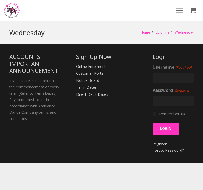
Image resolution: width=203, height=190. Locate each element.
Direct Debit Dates (92, 94)
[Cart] (193, 10)
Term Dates (86, 87)
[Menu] (179, 10)
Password (171, 90)
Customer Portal (90, 73)
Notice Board (87, 80)
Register (160, 143)
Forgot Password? (168, 150)
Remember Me (173, 113)
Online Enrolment (91, 66)
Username (172, 67)
